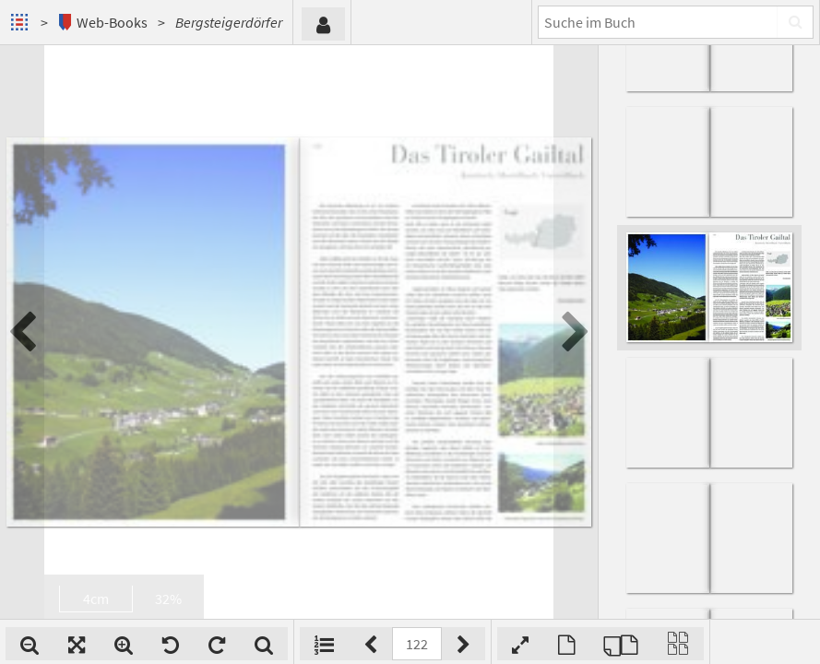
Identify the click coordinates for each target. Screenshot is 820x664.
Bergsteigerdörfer (228, 22)
